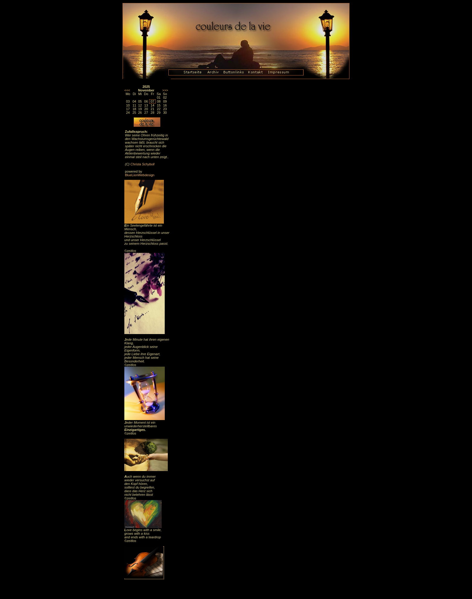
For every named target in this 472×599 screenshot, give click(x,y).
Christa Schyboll (142, 164)
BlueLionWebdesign (140, 175)
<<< (127, 90)
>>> (165, 90)
